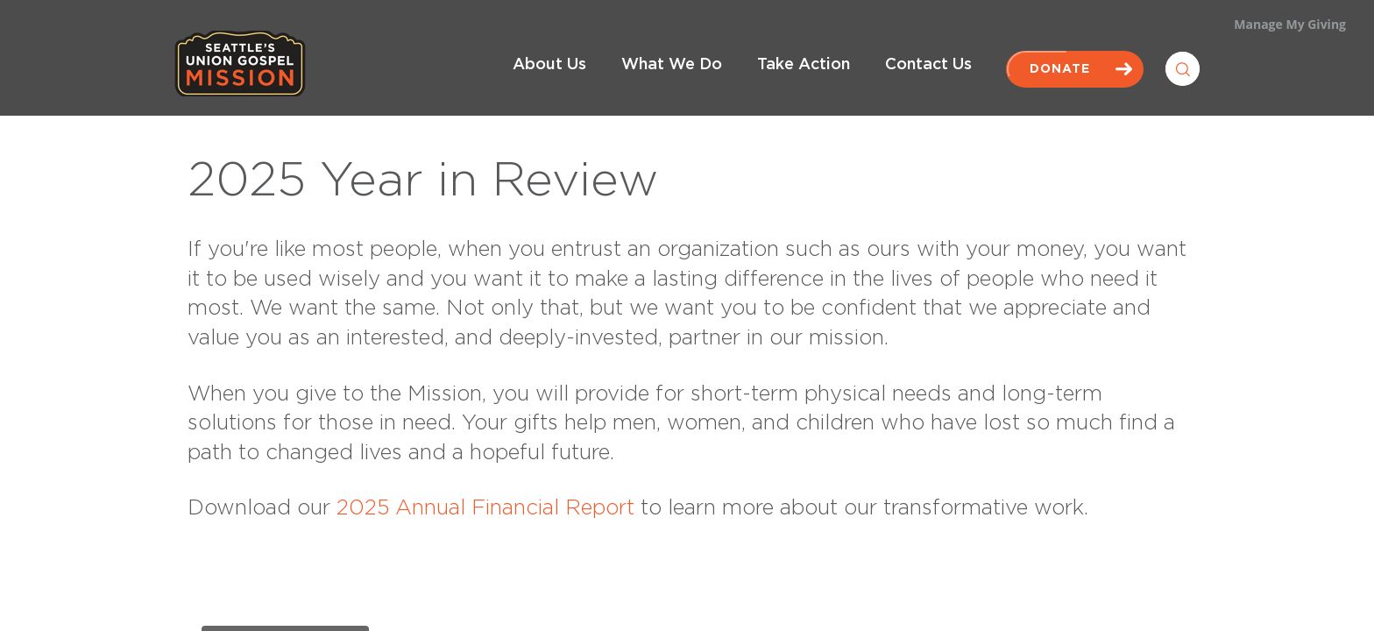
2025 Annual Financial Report (485, 508)
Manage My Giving (1290, 24)
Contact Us (928, 65)
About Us (549, 65)
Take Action (803, 65)
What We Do (671, 65)
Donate (1075, 69)
